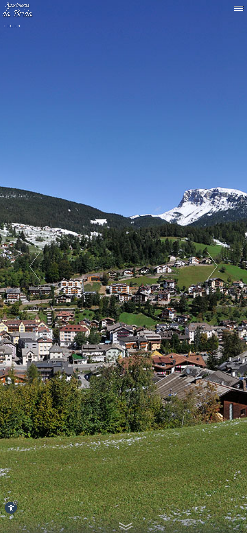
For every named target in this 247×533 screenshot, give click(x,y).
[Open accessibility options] (11, 508)
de (10, 26)
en (17, 26)
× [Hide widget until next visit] (16, 502)
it (4, 26)
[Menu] (238, 8)
